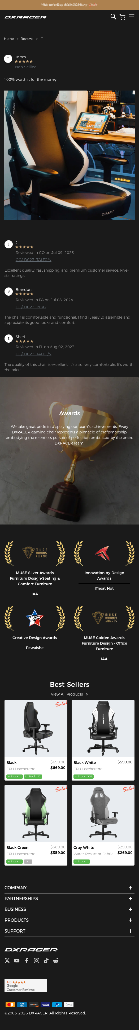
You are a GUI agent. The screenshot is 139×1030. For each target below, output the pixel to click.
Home (9, 39)
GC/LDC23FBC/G (31, 307)
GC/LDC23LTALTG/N (33, 259)
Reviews (27, 39)
